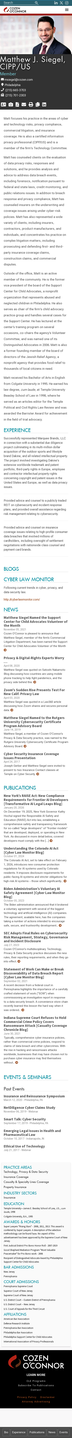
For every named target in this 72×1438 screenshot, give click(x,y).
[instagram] (66, 3)
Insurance (9, 1197)
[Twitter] (61, 3)
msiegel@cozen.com (19, 79)
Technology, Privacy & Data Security (26, 1172)
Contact (36, 1390)
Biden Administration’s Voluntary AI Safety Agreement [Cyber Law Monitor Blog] (34, 892)
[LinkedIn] (56, 3)
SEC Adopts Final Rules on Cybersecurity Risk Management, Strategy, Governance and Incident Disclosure (36, 937)
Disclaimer (47, 1397)
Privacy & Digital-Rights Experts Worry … (34, 660)
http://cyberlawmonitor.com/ (22, 599)
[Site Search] (21, 3)
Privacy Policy (27, 1397)
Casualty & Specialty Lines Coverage (26, 1182)
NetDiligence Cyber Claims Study (29, 1107)
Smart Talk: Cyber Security (25, 1119)
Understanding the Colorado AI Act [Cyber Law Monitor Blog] (31, 850)
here (34, 1234)
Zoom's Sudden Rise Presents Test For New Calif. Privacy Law (34, 692)
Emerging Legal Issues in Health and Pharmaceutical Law (32, 1133)
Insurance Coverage (16, 1177)
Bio (6, 1432)
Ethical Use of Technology (24, 1146)
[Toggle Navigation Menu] (67, 10)
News (52, 1432)
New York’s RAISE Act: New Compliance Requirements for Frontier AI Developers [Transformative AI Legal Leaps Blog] (36, 799)
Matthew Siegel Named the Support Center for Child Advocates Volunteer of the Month (36, 621)
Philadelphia (12, 85)
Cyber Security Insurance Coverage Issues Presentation (31, 756)
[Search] (36, 3)
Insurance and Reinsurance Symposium (34, 1096)
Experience (18, 1432)
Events (64, 1432)
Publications (37, 1432)
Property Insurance (15, 1187)
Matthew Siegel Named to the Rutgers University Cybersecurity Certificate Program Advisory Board (34, 721)
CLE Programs (36, 1381)
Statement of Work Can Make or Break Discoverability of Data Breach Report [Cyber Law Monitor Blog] (34, 973)
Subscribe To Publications (36, 1385)
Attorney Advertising (36, 1401)
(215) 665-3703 (15, 90)
